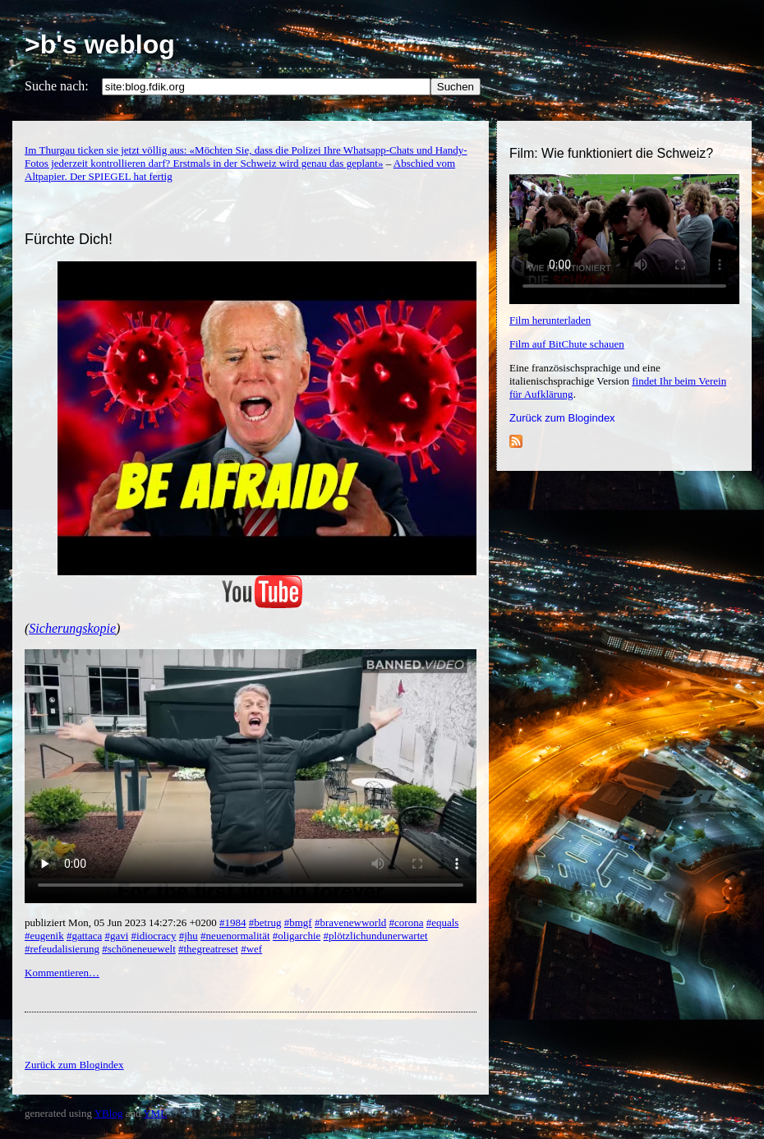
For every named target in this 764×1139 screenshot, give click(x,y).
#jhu (188, 935)
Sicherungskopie (72, 628)
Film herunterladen (550, 320)
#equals (442, 922)
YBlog (108, 1113)
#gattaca (84, 935)
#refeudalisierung (62, 949)
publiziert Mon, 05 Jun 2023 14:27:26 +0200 (122, 922)
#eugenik (44, 935)
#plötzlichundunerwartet (376, 935)
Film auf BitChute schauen (566, 344)
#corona (406, 922)
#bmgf (298, 922)
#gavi (116, 935)
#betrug (265, 922)
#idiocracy (154, 935)
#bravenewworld (350, 922)
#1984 (232, 922)
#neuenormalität (234, 935)
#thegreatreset (208, 949)
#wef (251, 949)
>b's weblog (100, 44)
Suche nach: (57, 86)
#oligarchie (296, 935)
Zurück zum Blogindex (562, 418)
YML (155, 1113)
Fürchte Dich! (69, 239)
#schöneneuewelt (139, 949)
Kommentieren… (62, 972)
